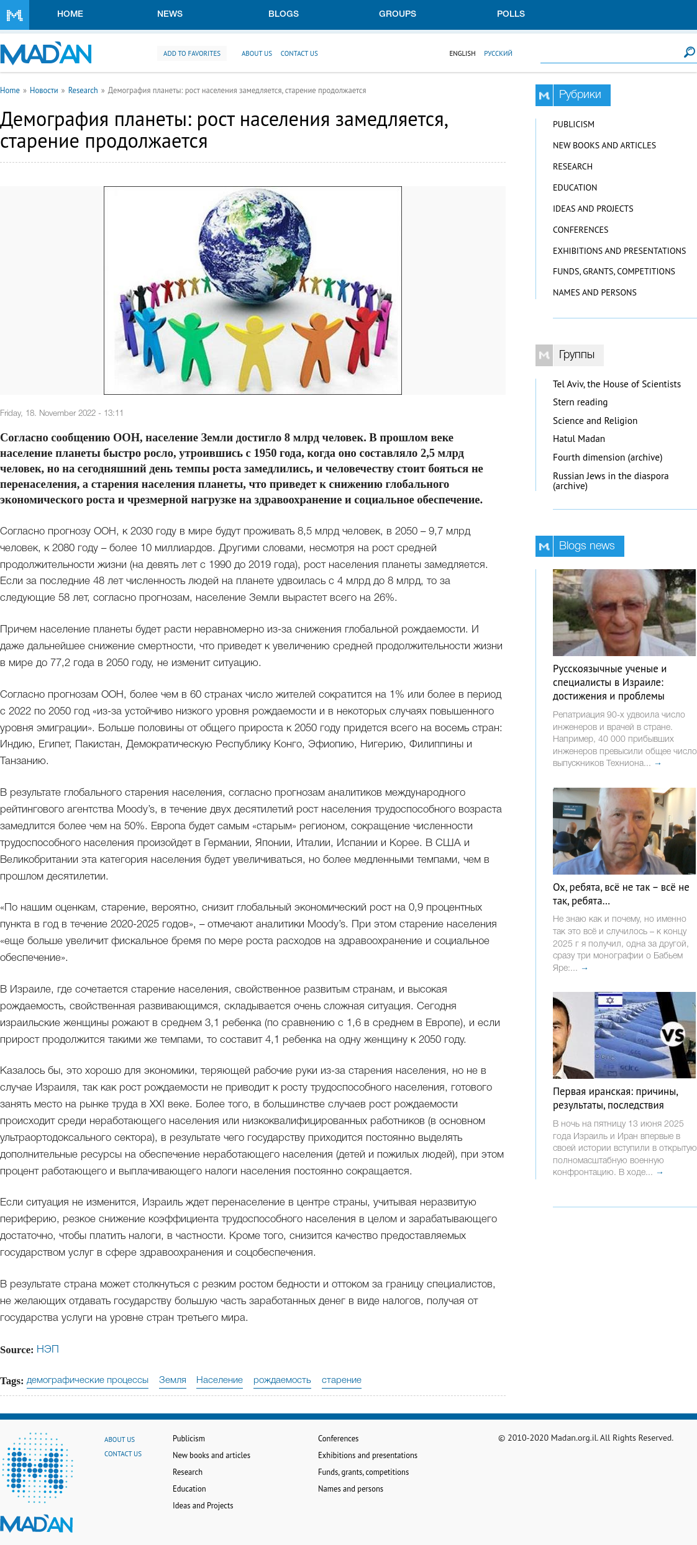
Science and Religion (595, 420)
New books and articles (604, 145)
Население (219, 1380)
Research (83, 90)
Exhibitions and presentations (619, 250)
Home (70, 15)
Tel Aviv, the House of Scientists (617, 384)
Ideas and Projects (593, 208)
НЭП (48, 1349)
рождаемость (282, 1380)
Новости (44, 90)
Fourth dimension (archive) (608, 457)
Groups (397, 15)
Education (575, 187)
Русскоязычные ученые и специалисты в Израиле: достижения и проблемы (610, 682)
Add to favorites (192, 53)
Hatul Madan (579, 438)
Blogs (283, 15)
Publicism (573, 124)
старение (342, 1380)
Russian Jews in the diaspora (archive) (611, 481)
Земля (172, 1380)
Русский (498, 53)
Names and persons (595, 292)
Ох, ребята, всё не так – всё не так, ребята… (621, 894)
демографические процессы (87, 1380)
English (462, 53)
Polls (511, 15)
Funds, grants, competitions (614, 271)
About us (257, 53)
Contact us (299, 53)
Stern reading (580, 402)
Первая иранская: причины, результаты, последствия (615, 1098)
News (170, 15)
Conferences (581, 229)
